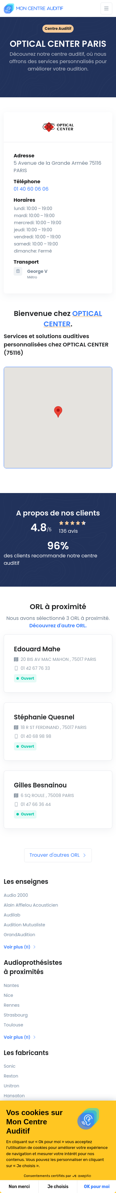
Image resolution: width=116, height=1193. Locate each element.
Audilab (12, 915)
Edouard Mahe (37, 649)
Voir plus (20, 947)
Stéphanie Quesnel (44, 717)
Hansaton (14, 1096)
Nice (8, 995)
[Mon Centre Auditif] (33, 8)
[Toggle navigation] (106, 8)
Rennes (11, 1005)
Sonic (9, 1066)
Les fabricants (26, 1053)
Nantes (11, 985)
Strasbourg (16, 1015)
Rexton (11, 1076)
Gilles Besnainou (40, 785)
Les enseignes (26, 881)
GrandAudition (19, 935)
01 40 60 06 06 (31, 188)
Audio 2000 (16, 895)
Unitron (11, 1086)
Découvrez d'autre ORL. (58, 625)
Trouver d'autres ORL (57, 855)
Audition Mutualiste (24, 925)
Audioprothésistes (58, 967)
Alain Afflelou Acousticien (31, 905)
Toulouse (13, 1025)
